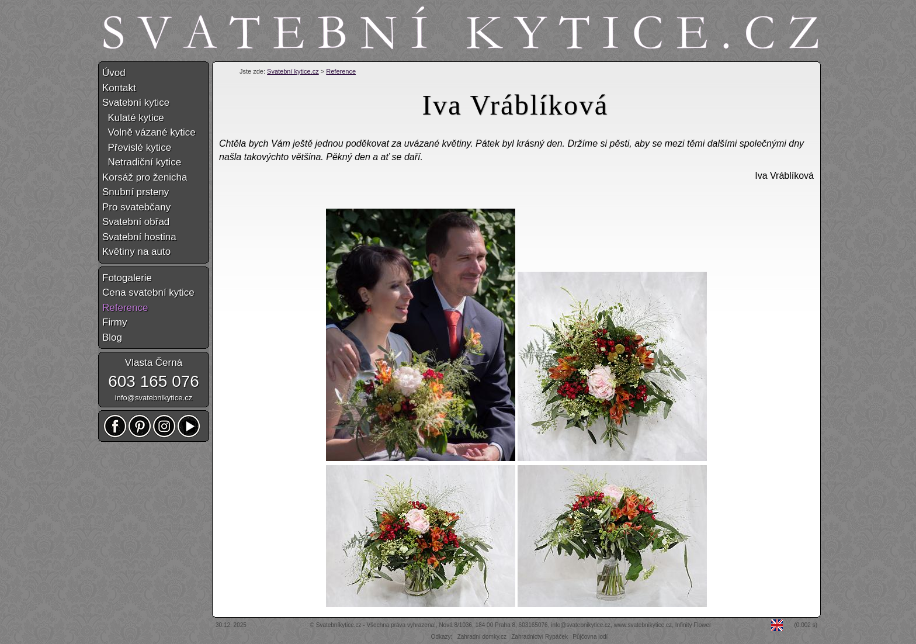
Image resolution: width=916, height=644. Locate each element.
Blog (112, 337)
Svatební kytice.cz (293, 71)
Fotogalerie (127, 277)
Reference (341, 71)
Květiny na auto (136, 251)
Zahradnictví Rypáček (539, 636)
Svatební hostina (139, 237)
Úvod (114, 72)
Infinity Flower (693, 625)
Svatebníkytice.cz (339, 625)
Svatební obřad (135, 221)
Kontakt (119, 88)
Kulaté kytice (133, 117)
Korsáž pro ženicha (145, 177)
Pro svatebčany (136, 207)
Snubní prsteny (135, 192)
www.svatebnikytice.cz (643, 625)
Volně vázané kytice (149, 132)
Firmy (114, 322)
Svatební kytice (135, 102)
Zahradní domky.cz (481, 636)
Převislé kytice (136, 147)
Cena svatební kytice (148, 292)
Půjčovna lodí (590, 636)
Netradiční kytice (141, 162)
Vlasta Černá (153, 362)
